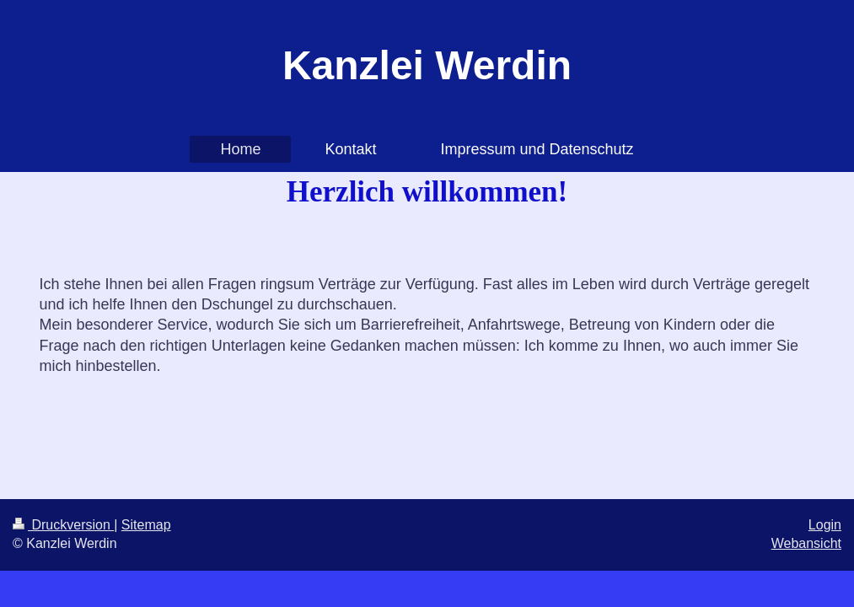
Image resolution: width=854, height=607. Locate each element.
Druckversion (63, 525)
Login (824, 525)
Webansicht (806, 543)
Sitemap (146, 525)
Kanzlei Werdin (427, 65)
